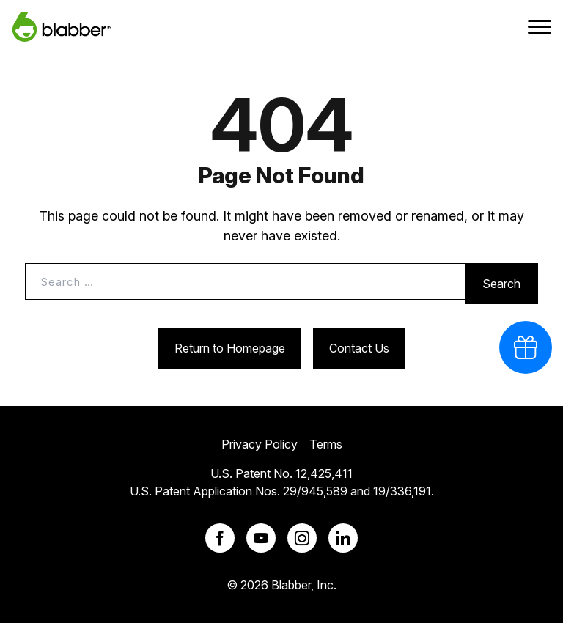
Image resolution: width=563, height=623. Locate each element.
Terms (325, 444)
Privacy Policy (259, 444)
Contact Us (359, 348)
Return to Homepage (229, 348)
